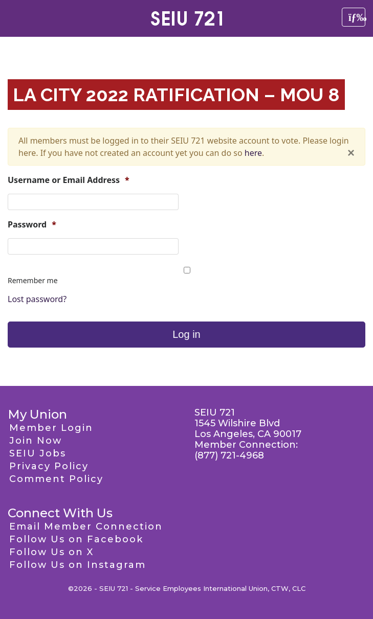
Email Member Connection (86, 526)
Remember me (33, 280)
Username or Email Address (68, 180)
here (253, 152)
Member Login (51, 427)
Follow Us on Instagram (77, 564)
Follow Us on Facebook (76, 539)
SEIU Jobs (37, 453)
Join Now (35, 440)
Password (32, 224)
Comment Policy (56, 479)
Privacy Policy (49, 466)
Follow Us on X (51, 552)
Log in (186, 334)
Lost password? (37, 299)
